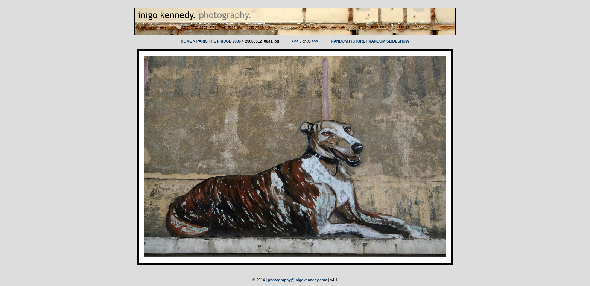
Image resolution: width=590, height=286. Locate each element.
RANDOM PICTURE (348, 41)
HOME (186, 41)
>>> (315, 41)
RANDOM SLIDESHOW (388, 41)
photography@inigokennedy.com (297, 280)
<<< (295, 41)
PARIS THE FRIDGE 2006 (218, 41)
